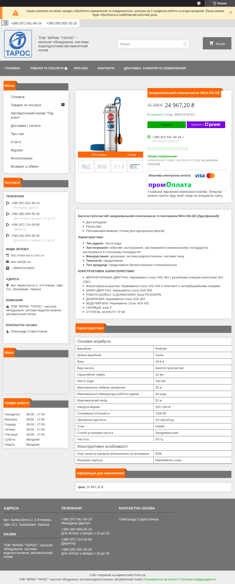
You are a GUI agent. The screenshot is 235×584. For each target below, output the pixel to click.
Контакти (106, 68)
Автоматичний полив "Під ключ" (32, 115)
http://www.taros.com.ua (27, 255)
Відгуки (17, 150)
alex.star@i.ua (20, 262)
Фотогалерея (21, 158)
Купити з (205, 125)
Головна (12, 68)
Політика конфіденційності (198, 579)
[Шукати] (185, 44)
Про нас (81, 68)
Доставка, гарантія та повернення (155, 68)
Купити (167, 125)
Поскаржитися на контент (161, 579)
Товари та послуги (46, 68)
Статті (16, 142)
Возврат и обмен (25, 166)
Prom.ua (140, 575)
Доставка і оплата (26, 126)
